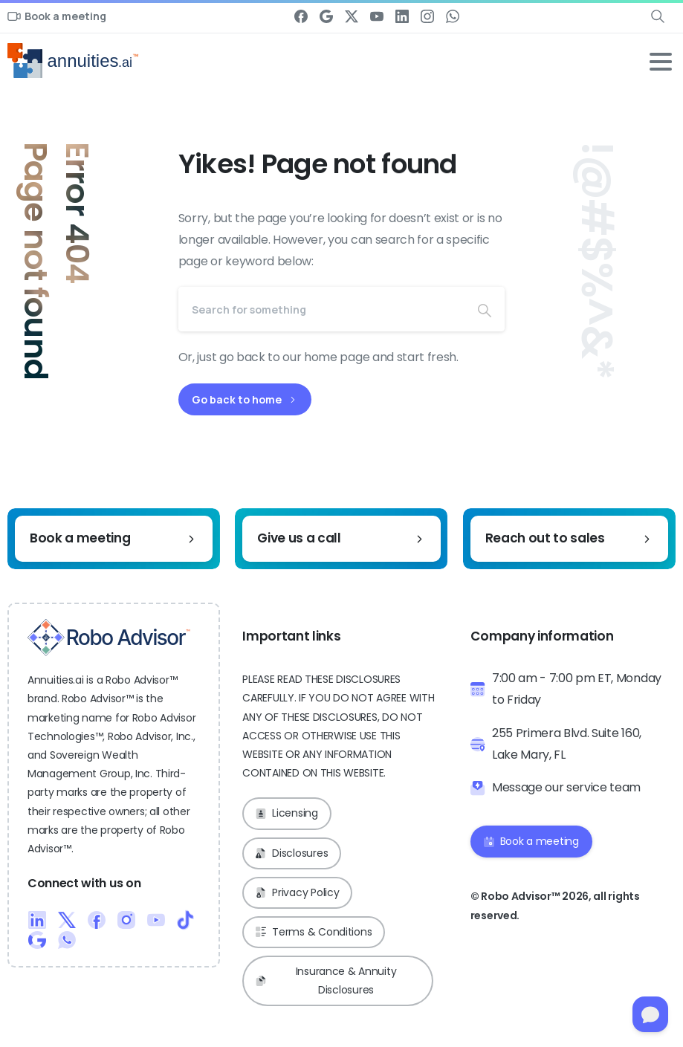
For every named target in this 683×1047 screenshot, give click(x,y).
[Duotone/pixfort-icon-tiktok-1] (186, 920)
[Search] (321, 309)
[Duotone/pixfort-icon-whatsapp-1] (67, 939)
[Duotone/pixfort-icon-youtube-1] (156, 920)
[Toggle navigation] (661, 61)
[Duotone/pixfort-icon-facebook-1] (96, 920)
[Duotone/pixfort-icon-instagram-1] (126, 920)
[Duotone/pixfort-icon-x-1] (67, 920)
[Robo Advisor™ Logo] (108, 637)
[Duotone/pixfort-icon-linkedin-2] (37, 920)
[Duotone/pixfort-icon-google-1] (37, 939)
